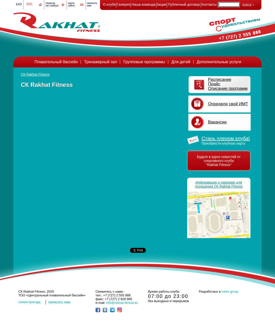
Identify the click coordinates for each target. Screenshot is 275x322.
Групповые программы (144, 62)
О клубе (109, 4)
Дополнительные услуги (219, 62)
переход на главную (52, 4)
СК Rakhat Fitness (35, 74)
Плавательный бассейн (56, 62)
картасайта (71, 4)
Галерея (123, 4)
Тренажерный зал (100, 62)
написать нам (59, 302)
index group (230, 291)
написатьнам (92, 4)
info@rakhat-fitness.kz (122, 303)
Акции (161, 4)
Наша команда (143, 4)
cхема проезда (29, 302)
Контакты (209, 4)
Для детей (181, 62)
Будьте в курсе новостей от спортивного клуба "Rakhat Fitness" (219, 161)
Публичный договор (184, 4)
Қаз (19, 4)
